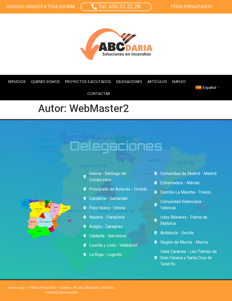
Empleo (179, 81)
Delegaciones (129, 81)
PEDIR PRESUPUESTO (191, 6)
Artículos (157, 81)
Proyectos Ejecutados (88, 81)
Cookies (65, 288)
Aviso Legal (16, 288)
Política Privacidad (42, 288)
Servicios (17, 81)
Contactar (98, 93)
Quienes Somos (45, 81)
